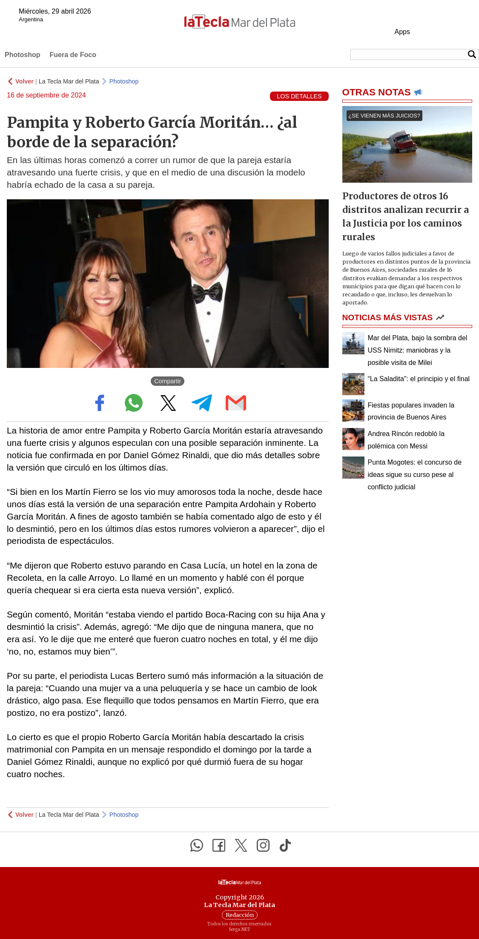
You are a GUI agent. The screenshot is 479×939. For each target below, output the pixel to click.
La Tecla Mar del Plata (69, 81)
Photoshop (22, 54)
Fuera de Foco (73, 54)
